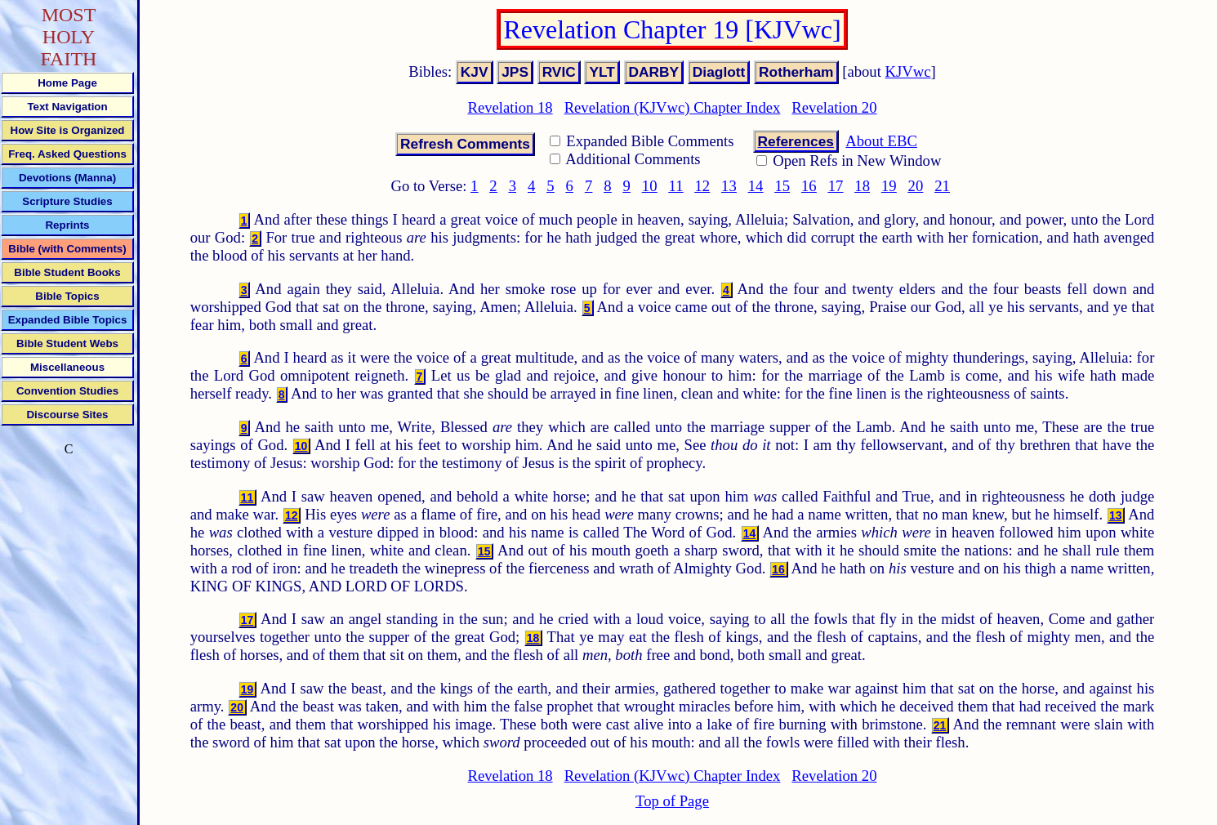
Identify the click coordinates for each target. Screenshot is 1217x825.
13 (729, 185)
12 (702, 185)
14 (756, 185)
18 (862, 185)
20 (916, 185)
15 (782, 185)
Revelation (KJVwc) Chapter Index (672, 107)
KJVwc (908, 71)
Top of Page (672, 800)
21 (942, 185)
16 (809, 185)
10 (650, 185)
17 (836, 185)
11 (676, 185)
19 (889, 185)
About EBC (881, 140)
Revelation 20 (833, 107)
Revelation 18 (509, 107)
